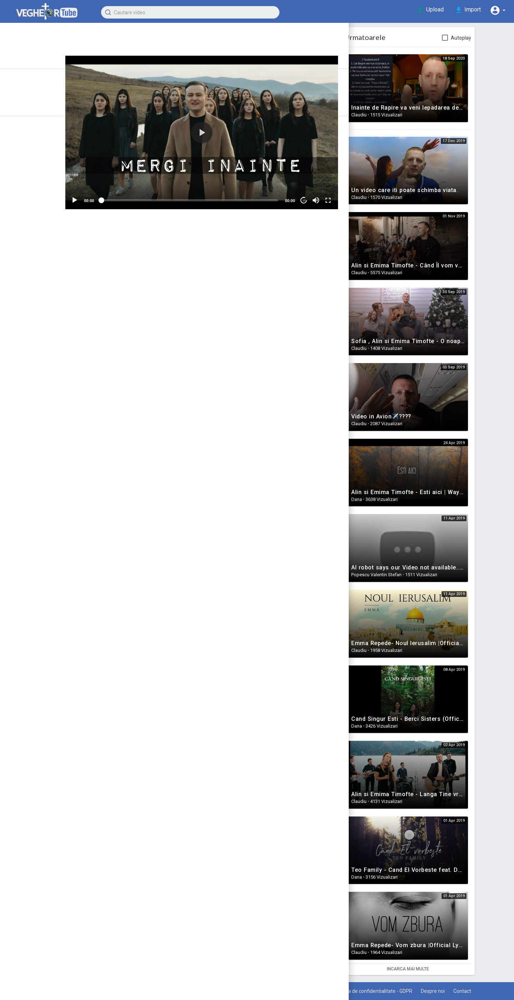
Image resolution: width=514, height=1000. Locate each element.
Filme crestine (28, 297)
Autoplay (489, 38)
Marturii (19, 168)
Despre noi (456, 991)
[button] (496, 10)
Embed (293, 260)
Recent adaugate (41, 97)
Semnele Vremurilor (36, 155)
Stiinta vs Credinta (33, 258)
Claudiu (139, 37)
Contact (489, 991)
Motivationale (27, 194)
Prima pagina (35, 49)
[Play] (105, 197)
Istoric (26, 62)
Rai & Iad (20, 271)
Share (168, 260)
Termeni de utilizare (320, 991)
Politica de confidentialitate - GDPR (394, 991)
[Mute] (342, 197)
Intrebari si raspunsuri (38, 245)
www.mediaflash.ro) (216, 322)
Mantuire (20, 219)
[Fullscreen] (354, 197)
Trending (30, 110)
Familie (18, 207)
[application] (230, 131)
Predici (18, 181)
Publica (342, 381)
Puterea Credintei (33, 284)
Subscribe (314, 41)
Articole (28, 75)
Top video (31, 123)
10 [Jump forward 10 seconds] (330, 197)
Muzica (127, 289)
